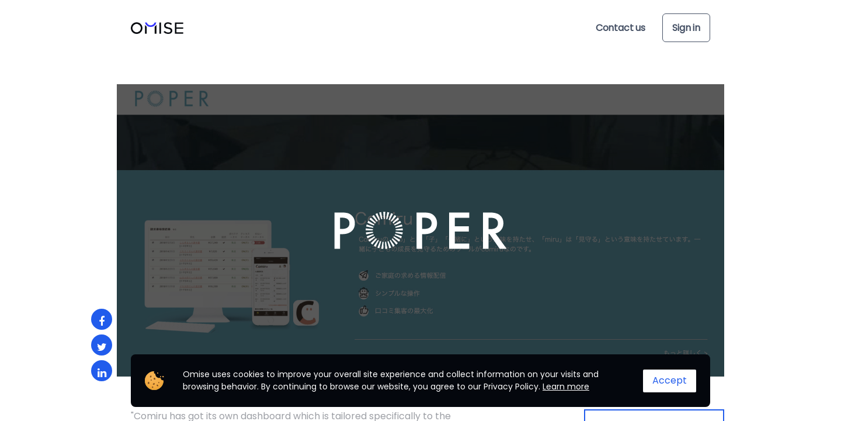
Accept (669, 380)
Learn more (566, 386)
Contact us (620, 27)
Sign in (686, 27)
